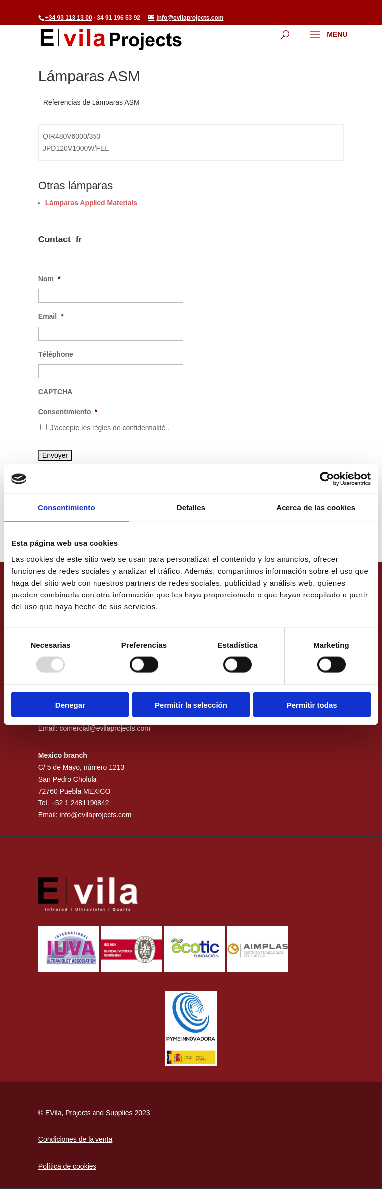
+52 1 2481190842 (80, 803)
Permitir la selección (191, 704)
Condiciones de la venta (75, 1139)
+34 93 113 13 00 (68, 17)
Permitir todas (312, 704)
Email (51, 316)
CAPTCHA (55, 392)
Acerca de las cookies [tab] (315, 507)
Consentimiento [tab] (66, 507)
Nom (49, 279)
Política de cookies (67, 1166)
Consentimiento (67, 412)
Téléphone (55, 354)
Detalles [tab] (191, 507)
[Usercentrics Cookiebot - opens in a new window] (327, 479)
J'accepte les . (109, 428)
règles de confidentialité (129, 428)
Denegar (70, 704)
